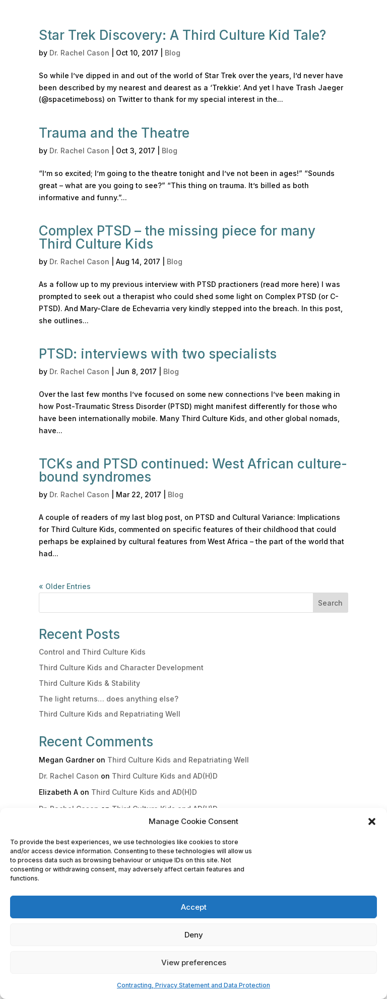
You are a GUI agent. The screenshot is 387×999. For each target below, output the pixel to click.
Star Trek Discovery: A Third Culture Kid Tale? (182, 35)
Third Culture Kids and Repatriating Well (109, 714)
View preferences (193, 962)
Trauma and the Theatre (114, 133)
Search (330, 603)
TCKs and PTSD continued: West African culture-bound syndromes (193, 470)
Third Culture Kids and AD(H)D (165, 776)
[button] (372, 821)
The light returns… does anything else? (108, 698)
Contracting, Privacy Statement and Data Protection (193, 985)
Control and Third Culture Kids (92, 652)
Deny (193, 934)
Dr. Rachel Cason (79, 52)
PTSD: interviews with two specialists (158, 354)
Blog (172, 52)
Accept (194, 907)
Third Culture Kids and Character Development (121, 667)
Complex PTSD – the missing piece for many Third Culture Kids (177, 237)
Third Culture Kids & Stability (89, 683)
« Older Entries (65, 586)
